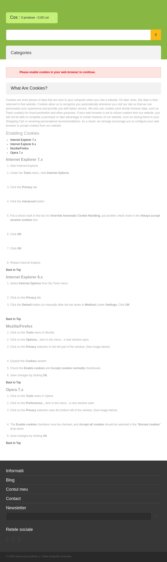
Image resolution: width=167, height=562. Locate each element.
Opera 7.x (16, 152)
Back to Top (13, 269)
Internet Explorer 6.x (23, 144)
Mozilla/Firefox (19, 148)
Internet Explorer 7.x (23, 140)
